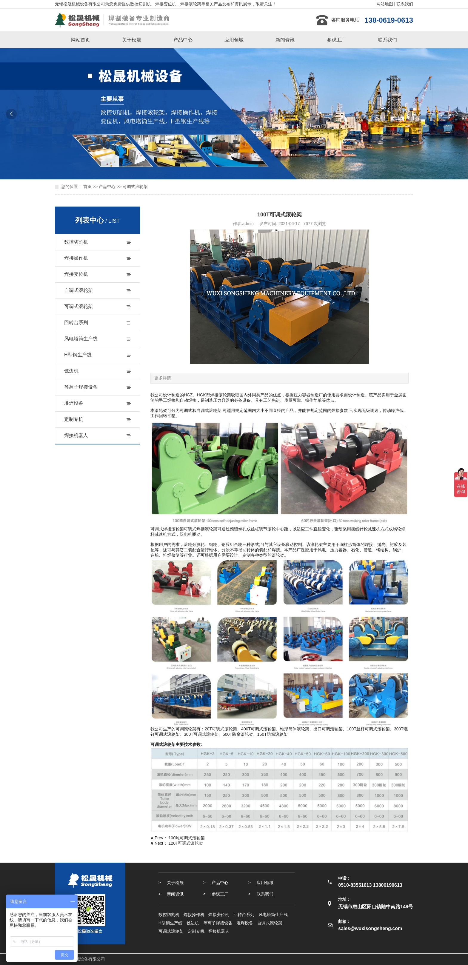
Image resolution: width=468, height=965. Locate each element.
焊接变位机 (76, 274)
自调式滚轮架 (78, 290)
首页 (87, 186)
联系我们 (404, 3)
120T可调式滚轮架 (186, 843)
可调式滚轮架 (135, 186)
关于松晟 (131, 39)
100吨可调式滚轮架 (187, 837)
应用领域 (234, 39)
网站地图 (384, 3)
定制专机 (73, 419)
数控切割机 (76, 241)
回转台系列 (76, 322)
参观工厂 (336, 39)
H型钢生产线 (78, 354)
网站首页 (80, 39)
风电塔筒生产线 (81, 338)
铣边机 (71, 370)
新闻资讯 (285, 39)
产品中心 (183, 39)
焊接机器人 (76, 435)
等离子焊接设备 (81, 387)
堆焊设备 (73, 403)
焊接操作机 (76, 258)
